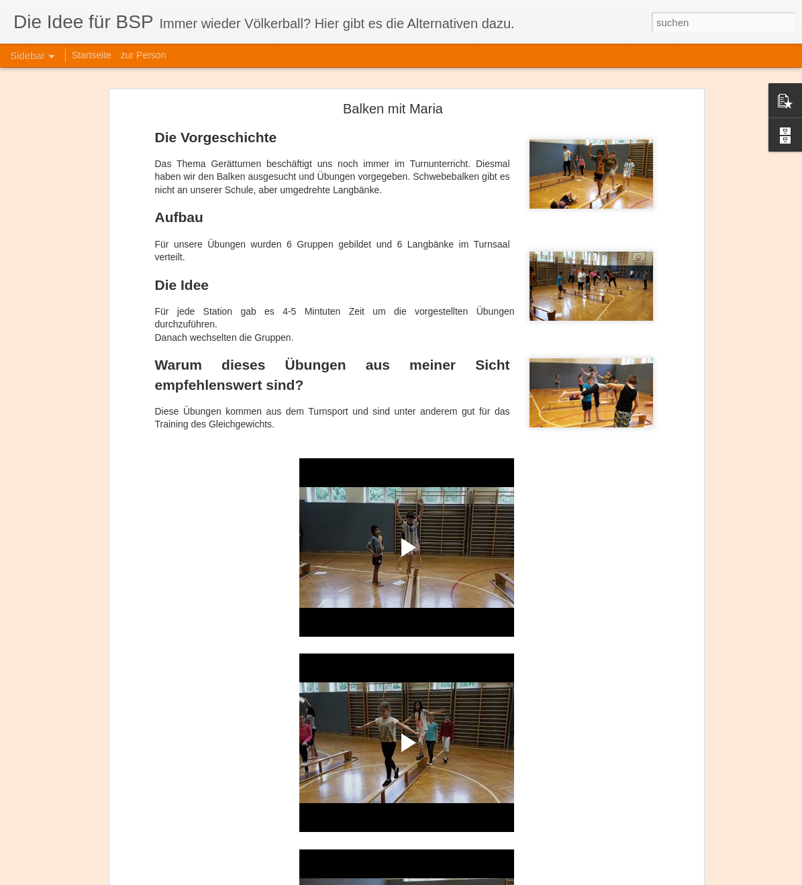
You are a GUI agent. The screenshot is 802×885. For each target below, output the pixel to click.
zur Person (143, 55)
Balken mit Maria (393, 108)
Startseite (91, 55)
